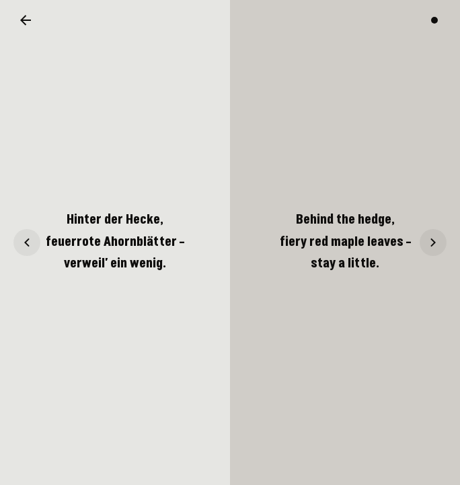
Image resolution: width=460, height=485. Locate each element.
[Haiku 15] (26, 242)
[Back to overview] (25, 20)
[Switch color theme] (434, 20)
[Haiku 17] (433, 242)
